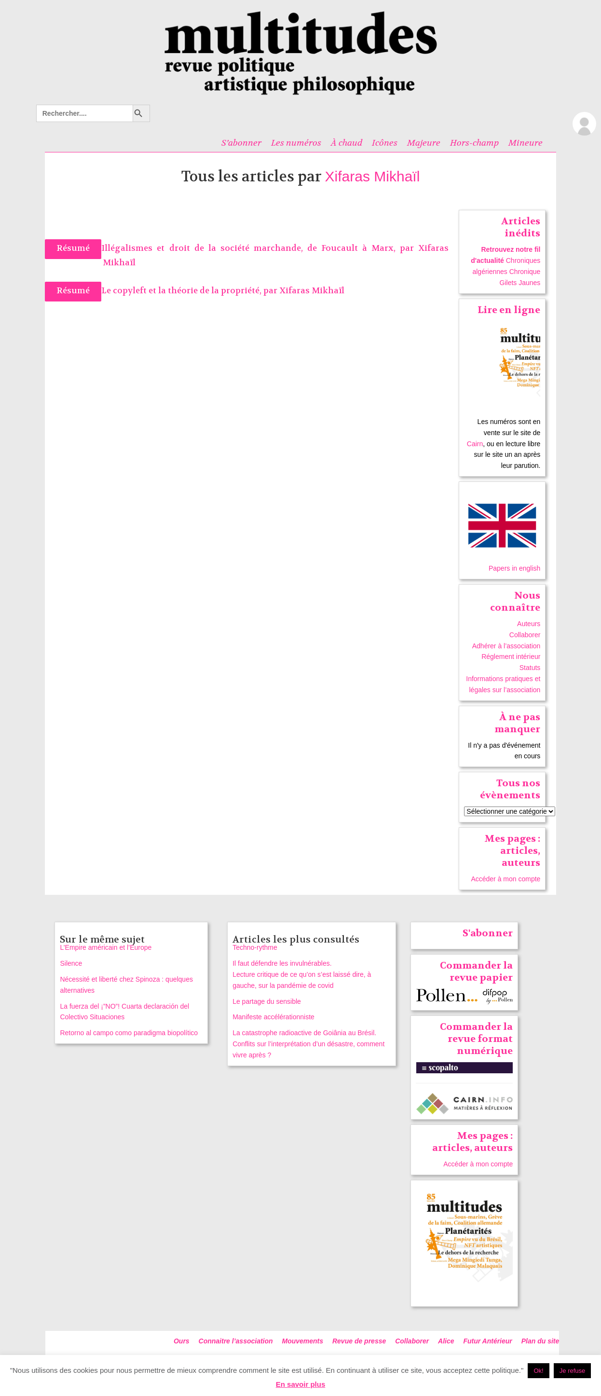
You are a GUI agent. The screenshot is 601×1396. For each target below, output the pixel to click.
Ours (182, 1341)
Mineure (525, 143)
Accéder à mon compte (505, 879)
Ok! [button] (538, 1370)
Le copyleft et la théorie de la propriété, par (190, 291)
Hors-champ (474, 143)
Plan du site (540, 1341)
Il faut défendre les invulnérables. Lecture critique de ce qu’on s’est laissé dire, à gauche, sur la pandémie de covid (301, 974)
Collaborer (525, 635)
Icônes (384, 143)
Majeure (423, 143)
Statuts (530, 667)
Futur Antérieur (487, 1341)
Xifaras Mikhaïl (372, 176)
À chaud (346, 143)
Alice (446, 1341)
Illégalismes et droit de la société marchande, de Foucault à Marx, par (259, 248)
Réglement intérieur (510, 656)
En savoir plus (301, 1384)
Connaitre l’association (236, 1341)
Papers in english (514, 568)
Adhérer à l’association (506, 646)
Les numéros (296, 143)
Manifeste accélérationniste (273, 1017)
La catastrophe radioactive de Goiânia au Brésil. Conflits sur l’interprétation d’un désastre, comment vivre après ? (308, 1044)
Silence (71, 963)
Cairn (475, 444)
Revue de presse (359, 1341)
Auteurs (528, 624)
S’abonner (241, 143)
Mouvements (303, 1341)
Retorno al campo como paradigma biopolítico (129, 1033)
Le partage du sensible (266, 1001)
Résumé (73, 248)
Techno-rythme (254, 947)
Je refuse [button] (572, 1370)
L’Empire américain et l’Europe (105, 947)
